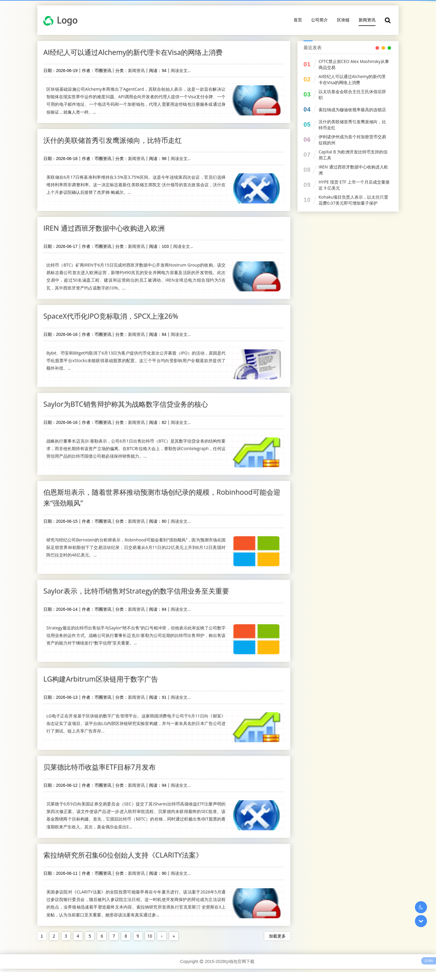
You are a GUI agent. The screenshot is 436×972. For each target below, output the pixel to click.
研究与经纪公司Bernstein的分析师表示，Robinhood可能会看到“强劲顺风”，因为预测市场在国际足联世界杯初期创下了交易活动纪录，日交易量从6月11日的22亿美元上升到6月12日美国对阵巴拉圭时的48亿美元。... (136, 545)
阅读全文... (181, 71)
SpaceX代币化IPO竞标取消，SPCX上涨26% (113, 313)
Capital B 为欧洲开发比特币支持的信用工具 (353, 155)
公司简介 (319, 20)
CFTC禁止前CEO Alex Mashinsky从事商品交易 (354, 64)
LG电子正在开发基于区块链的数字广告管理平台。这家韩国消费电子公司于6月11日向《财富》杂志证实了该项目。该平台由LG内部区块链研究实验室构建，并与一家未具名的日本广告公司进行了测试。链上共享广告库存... (136, 722)
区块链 (343, 20)
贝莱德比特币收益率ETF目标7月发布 (101, 766)
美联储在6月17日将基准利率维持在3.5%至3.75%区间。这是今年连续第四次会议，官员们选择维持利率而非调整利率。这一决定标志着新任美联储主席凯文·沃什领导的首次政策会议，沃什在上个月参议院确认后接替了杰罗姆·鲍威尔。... (136, 185)
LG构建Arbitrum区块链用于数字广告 (102, 677)
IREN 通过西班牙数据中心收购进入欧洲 (106, 225)
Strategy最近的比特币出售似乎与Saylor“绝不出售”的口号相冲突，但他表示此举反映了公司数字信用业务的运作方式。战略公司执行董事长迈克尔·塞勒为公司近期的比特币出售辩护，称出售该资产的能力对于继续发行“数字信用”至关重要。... (136, 633)
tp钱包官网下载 (239, 964)
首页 (298, 20)
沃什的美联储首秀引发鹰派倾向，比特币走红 (115, 141)
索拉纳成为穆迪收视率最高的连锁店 (352, 109)
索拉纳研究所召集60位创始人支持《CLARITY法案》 (126, 854)
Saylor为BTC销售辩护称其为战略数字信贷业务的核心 (129, 401)
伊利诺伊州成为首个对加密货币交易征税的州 (352, 140)
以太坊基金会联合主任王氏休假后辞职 (352, 94)
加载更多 (277, 935)
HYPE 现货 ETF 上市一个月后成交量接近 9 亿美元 (354, 185)
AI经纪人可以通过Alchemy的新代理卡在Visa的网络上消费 (136, 52)
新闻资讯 (367, 20)
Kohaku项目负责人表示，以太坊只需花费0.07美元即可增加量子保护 (353, 200)
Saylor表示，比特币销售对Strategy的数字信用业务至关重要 (139, 589)
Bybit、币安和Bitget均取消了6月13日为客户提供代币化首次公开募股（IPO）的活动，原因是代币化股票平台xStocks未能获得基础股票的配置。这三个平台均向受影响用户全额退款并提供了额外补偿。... (136, 357)
